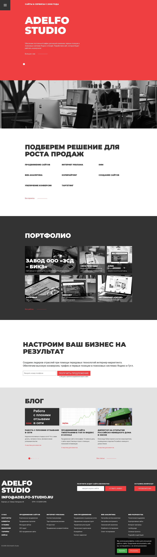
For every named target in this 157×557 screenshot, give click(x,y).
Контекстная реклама (54, 518)
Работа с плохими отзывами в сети (42, 431)
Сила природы (89, 266)
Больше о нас (30, 54)
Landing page (132, 528)
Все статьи (100, 458)
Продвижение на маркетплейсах (57, 528)
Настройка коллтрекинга (109, 521)
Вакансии (6, 528)
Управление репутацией (82, 525)
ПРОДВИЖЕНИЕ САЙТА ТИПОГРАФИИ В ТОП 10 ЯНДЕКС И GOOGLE (77, 432)
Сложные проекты (134, 531)
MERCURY (67, 295)
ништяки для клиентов (33, 445)
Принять (122, 551)
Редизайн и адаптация (135, 535)
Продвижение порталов (27, 521)
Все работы (29, 309)
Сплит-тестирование (108, 531)
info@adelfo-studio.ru (27, 497)
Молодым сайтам (25, 525)
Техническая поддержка (136, 518)
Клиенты (6, 521)
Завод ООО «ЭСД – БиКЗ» (50, 264)
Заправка (31, 297)
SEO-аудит (23, 528)
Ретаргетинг (51, 525)
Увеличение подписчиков (82, 528)
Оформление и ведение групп (84, 521)
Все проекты (30, 198)
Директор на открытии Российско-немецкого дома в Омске (114, 432)
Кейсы (4, 535)
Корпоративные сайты (135, 521)
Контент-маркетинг (80, 535)
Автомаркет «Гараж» (111, 297)
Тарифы (5, 532)
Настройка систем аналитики (110, 518)
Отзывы (5, 525)
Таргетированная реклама (55, 521)
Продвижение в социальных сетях (85, 518)
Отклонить (134, 551)
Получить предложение (74, 373)
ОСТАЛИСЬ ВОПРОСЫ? (143, 484)
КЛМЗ (111, 266)
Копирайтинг (78, 531)
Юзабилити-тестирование (109, 528)
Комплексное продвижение (28, 518)
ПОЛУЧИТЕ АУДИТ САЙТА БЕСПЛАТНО (93, 484)
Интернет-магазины (134, 525)
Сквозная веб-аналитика (109, 525)
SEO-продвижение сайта (27, 531)
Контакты (6, 518)
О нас (4, 515)
